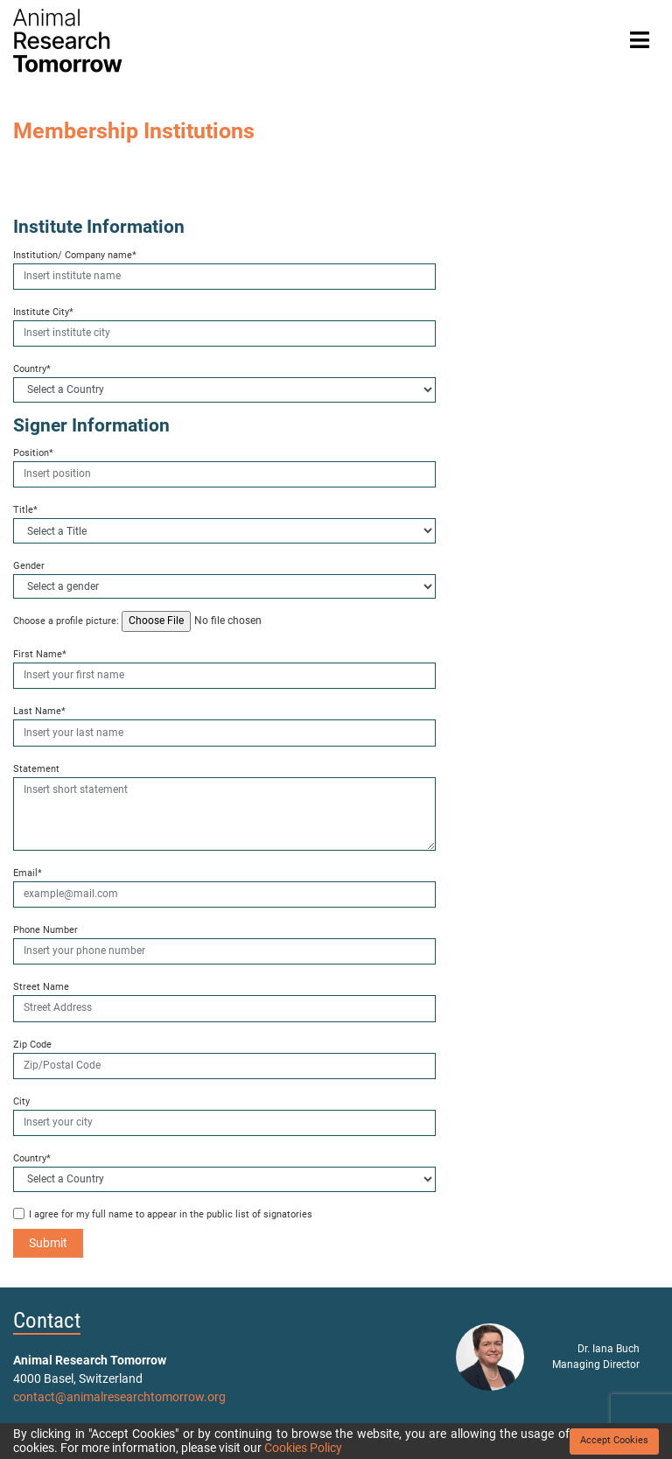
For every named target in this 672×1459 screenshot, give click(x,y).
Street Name (41, 987)
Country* (32, 369)
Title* (25, 510)
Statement (36, 769)
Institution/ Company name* (74, 255)
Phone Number (45, 930)
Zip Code (32, 1044)
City (21, 1101)
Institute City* (43, 312)
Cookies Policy (303, 1448)
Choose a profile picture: (66, 621)
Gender (29, 566)
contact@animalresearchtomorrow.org (119, 1397)
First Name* (39, 654)
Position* (33, 453)
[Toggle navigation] (639, 40)
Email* (27, 873)
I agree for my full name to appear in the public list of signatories (170, 1214)
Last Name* (39, 711)
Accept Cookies (614, 1440)
